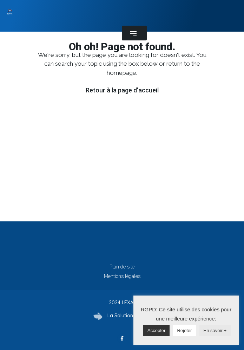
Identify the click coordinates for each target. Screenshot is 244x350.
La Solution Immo (127, 315)
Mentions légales (122, 276)
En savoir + (215, 330)
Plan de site (122, 267)
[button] (134, 33)
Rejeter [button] (184, 330)
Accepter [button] (156, 330)
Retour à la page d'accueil (122, 90)
